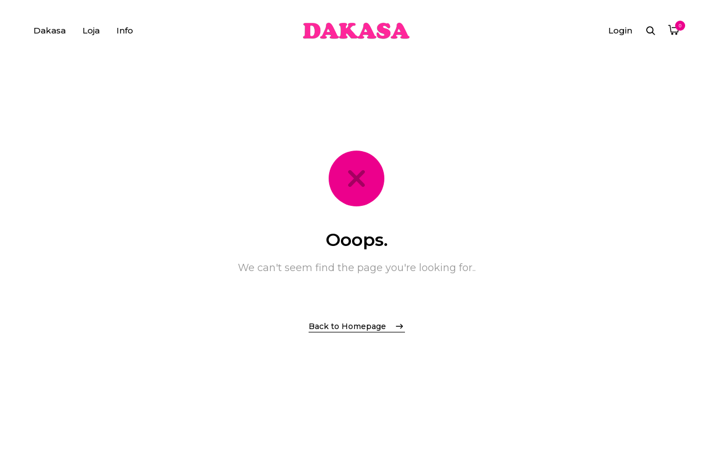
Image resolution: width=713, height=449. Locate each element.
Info (124, 30)
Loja (91, 30)
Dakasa (49, 30)
